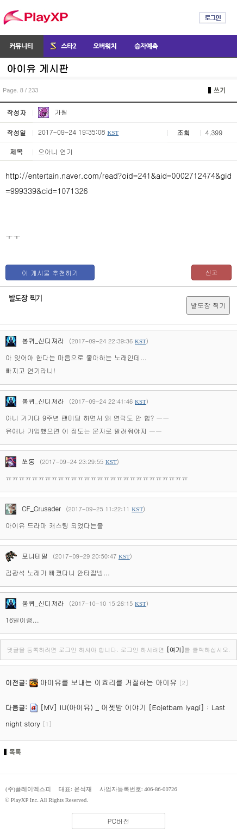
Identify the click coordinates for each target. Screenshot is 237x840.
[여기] (175, 649)
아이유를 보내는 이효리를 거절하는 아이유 (108, 682)
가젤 (52, 111)
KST (112, 132)
